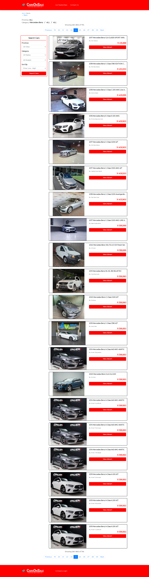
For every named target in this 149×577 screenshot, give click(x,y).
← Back (24, 15)
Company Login (61, 571)
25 (80, 30)
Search (23, 13)
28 (93, 30)
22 (67, 30)
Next (102, 30)
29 (97, 30)
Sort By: (25, 64)
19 (55, 30)
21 (63, 30)
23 (71, 30)
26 (84, 30)
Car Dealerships (61, 5)
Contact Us (74, 5)
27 (88, 30)
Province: (25, 43)
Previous (48, 30)
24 (76, 30)
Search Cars (33, 38)
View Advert (107, 47)
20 (59, 30)
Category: (25, 51)
